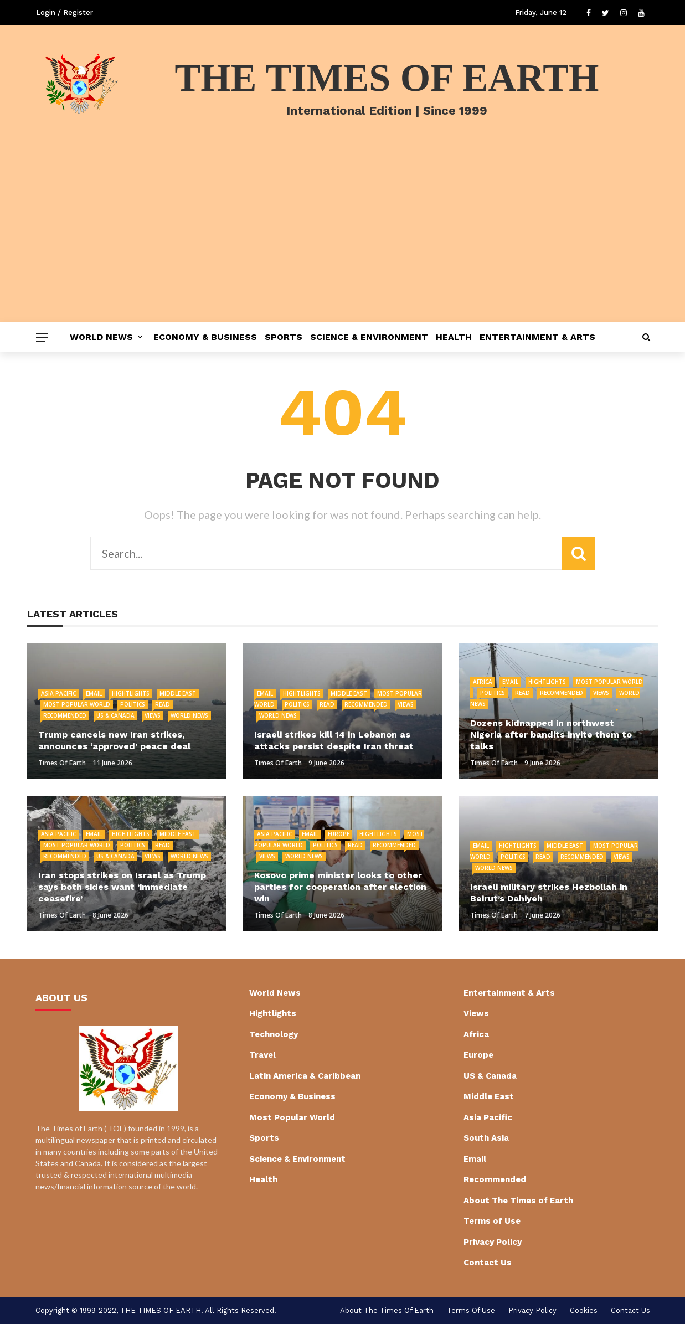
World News (101, 337)
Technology (273, 1034)
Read (162, 704)
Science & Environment (369, 337)
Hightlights (131, 693)
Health (454, 337)
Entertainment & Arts (537, 337)
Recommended (64, 715)
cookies (584, 1310)
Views (153, 715)
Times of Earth (62, 762)
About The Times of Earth (518, 1200)
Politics (132, 704)
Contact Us (487, 1263)
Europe (338, 834)
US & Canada (115, 715)
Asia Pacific (58, 693)
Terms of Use (492, 1221)
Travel (262, 1055)
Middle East (177, 693)
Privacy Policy (492, 1242)
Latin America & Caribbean (304, 1076)
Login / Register (64, 12)
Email (94, 693)
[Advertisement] (342, 239)
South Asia (486, 1138)
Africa (482, 682)
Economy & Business (205, 337)
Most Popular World (76, 704)
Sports (283, 337)
